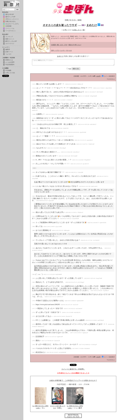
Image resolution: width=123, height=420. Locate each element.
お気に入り (66, 30)
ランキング (9, 36)
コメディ (63, 50)
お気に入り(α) (10, 73)
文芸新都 (8, 26)
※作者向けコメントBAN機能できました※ (73, 373)
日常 (52, 50)
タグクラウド (9, 43)
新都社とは (9, 60)
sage (69, 69)
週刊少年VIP (9, 14)
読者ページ (9, 52)
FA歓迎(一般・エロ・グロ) (59, 45)
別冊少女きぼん (10, 21)
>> (114, 79)
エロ (70, 50)
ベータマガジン (10, 31)
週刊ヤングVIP (10, 17)
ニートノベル (9, 28)
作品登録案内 (9, 64)
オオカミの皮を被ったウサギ (60, 25)
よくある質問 (9, 62)
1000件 (98, 76)
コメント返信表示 (108, 76)
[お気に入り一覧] (78, 30)
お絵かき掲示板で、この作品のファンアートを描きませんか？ (73, 380)
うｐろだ (8, 54)
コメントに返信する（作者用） (73, 369)
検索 (17, 9)
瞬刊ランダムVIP (11, 41)
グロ (67, 50)
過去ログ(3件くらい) (74, 45)
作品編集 (8, 70)
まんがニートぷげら (12, 24)
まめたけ (91, 25)
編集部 (7, 49)
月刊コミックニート (12, 19)
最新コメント (9, 39)
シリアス (57, 50)
